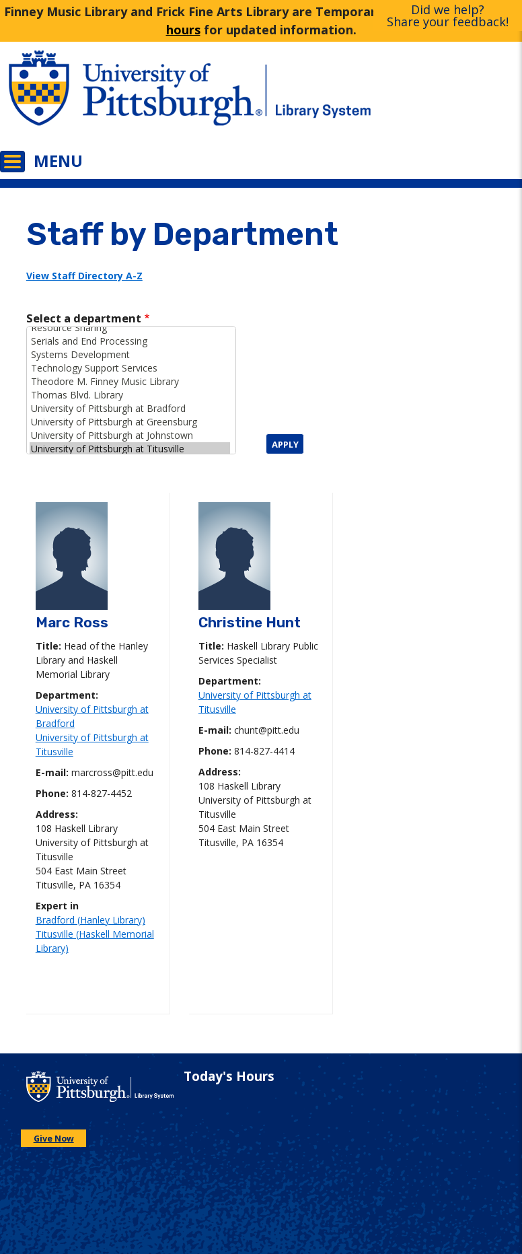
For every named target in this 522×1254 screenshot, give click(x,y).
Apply (285, 444)
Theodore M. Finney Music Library (130, 381)
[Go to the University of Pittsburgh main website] (130, 97)
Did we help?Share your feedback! (448, 15)
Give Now (54, 1138)
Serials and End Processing (130, 341)
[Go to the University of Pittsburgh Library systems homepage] (391, 97)
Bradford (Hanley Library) (90, 919)
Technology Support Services (130, 368)
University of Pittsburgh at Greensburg (130, 422)
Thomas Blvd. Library (130, 395)
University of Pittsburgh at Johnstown (130, 435)
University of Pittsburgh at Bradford (130, 408)
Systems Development (130, 354)
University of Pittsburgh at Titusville (130, 449)
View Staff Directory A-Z (84, 275)
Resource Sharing (130, 328)
